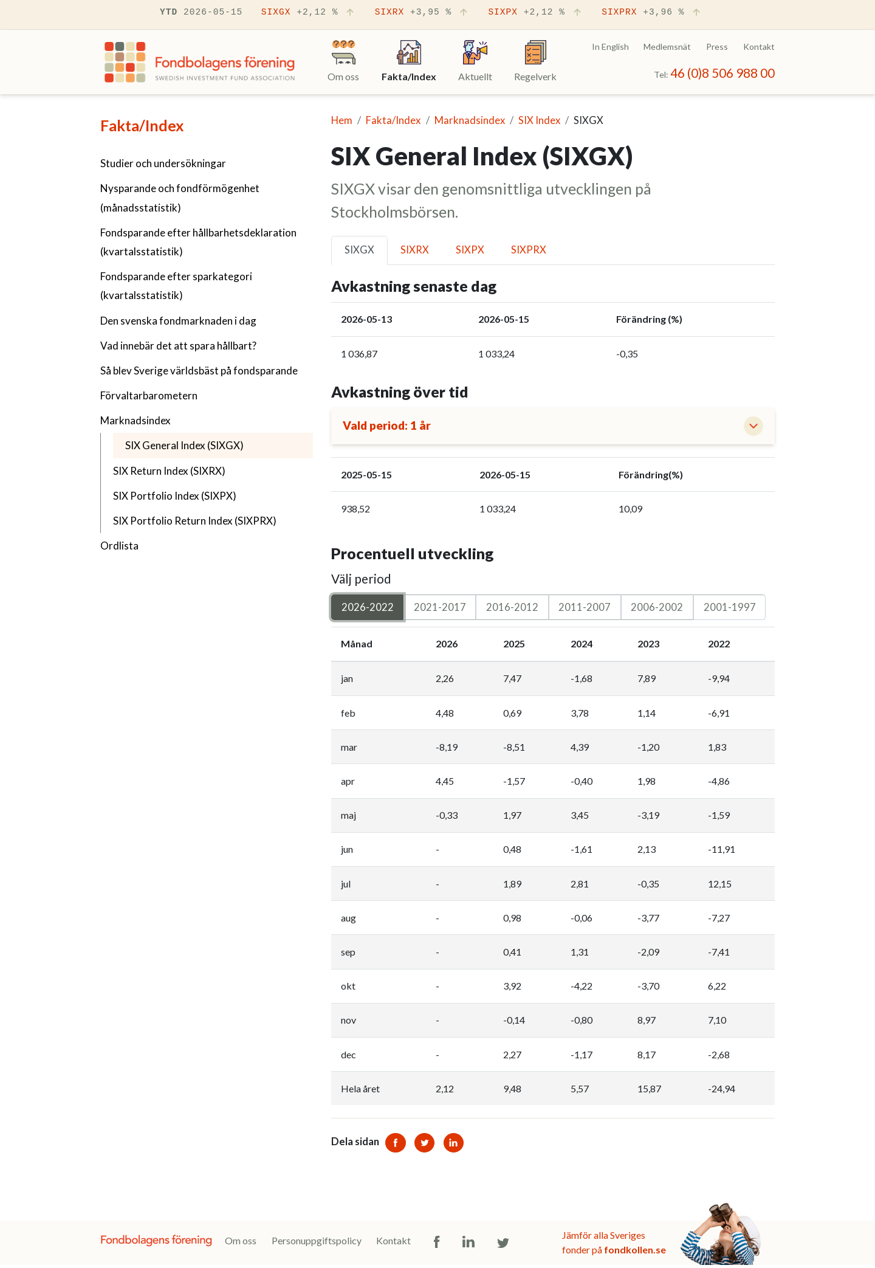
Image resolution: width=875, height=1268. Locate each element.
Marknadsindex (135, 420)
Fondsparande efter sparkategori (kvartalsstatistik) (176, 285)
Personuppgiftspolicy (317, 1243)
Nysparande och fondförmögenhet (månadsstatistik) (179, 197)
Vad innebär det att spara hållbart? (178, 345)
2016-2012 (512, 609)
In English (610, 46)
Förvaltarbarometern (148, 395)
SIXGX (308, 12)
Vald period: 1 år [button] (391, 427)
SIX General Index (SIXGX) (214, 444)
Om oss (240, 1243)
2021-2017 (440, 609)
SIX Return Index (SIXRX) (169, 470)
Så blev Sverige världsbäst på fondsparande (199, 370)
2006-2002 (657, 609)
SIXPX (535, 12)
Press (717, 46)
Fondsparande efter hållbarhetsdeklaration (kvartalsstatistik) (198, 242)
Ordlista (119, 545)
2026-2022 (367, 609)
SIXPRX (652, 12)
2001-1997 (730, 609)
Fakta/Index (142, 125)
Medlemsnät (667, 46)
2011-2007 (584, 609)
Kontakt (759, 46)
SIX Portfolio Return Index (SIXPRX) (194, 520)
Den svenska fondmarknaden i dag (178, 320)
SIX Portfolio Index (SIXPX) (174, 495)
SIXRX (422, 12)
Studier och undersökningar (163, 163)
